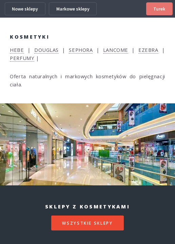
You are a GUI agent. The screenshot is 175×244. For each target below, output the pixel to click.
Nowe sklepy (25, 9)
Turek (159, 9)
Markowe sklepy (73, 9)
